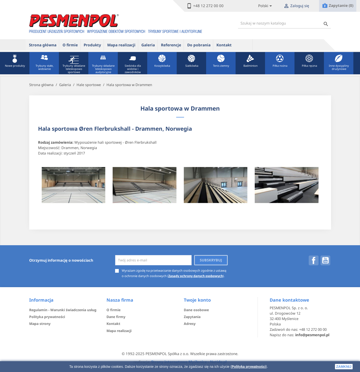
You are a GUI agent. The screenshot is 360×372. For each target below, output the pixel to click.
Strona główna (42, 44)
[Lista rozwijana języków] (266, 6)
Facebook (314, 260)
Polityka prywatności (249, 367)
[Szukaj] (284, 23)
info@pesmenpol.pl (312, 334)
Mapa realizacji (121, 44)
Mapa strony (40, 323)
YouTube (325, 260)
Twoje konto (197, 300)
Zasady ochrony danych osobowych (195, 276)
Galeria (148, 44)
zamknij (343, 367)
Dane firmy (116, 316)
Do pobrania (199, 44)
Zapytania (192, 316)
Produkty (92, 44)
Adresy (190, 323)
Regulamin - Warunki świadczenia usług (62, 310)
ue (243, 44)
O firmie (70, 44)
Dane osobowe (196, 310)
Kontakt (224, 44)
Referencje (171, 44)
